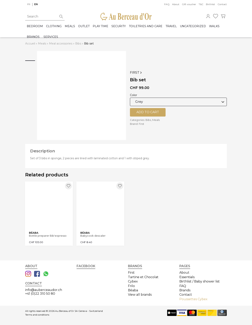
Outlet (84, 26)
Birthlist (210, 4)
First (136, 72)
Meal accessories (60, 43)
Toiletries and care (145, 26)
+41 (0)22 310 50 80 (40, 293)
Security (118, 26)
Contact (222, 4)
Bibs (78, 43)
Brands (33, 37)
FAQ (167, 4)
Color (133, 95)
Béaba (133, 290)
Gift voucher (189, 4)
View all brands (140, 294)
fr (28, 4)
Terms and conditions (37, 314)
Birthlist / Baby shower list (199, 281)
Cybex (133, 281)
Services (51, 37)
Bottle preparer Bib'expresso (48, 235)
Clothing (54, 26)
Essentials (187, 276)
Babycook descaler (93, 235)
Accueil (30, 43)
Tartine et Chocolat (143, 276)
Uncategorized (193, 26)
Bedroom (35, 26)
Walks (214, 26)
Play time (100, 26)
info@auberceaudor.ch (43, 289)
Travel (171, 26)
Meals (70, 26)
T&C (201, 4)
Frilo (131, 285)
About (175, 4)
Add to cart (147, 112)
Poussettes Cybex (193, 298)
